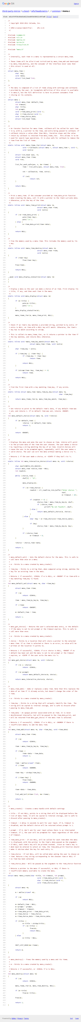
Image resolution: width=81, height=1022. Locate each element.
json (77, 1018)
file (49, 17)
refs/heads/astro (39, 11)
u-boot (25, 11)
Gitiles (14, 1018)
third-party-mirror (11, 11)
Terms (26, 1018)
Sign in (76, 4)
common (56, 11)
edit (55, 17)
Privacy (20, 1018)
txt (71, 1018)
